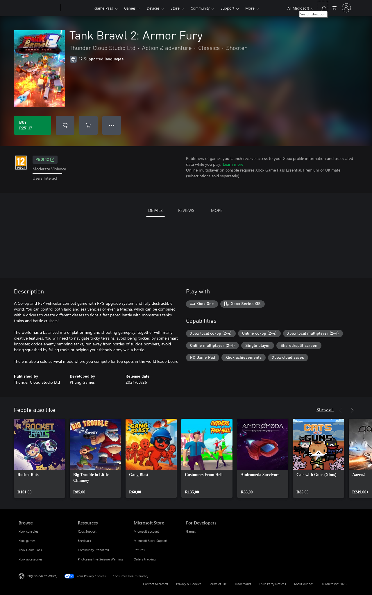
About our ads (304, 584)
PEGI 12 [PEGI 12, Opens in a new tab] (45, 159)
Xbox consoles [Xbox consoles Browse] (28, 531)
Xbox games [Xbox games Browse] (27, 540)
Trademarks (243, 584)
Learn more (233, 164)
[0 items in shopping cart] (334, 7)
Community (200, 8)
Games (130, 8)
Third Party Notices (272, 584)
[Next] (352, 410)
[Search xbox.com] (323, 7)
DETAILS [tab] (155, 210)
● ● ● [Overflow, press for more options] (112, 125)
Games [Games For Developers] (191, 531)
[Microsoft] (38, 8)
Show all (325, 409)
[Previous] (340, 410)
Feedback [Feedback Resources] (84, 540)
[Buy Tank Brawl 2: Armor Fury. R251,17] (32, 125)
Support (227, 8)
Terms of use (218, 584)
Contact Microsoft (155, 584)
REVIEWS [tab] (186, 210)
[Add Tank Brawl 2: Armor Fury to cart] (88, 125)
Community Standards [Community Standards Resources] (93, 550)
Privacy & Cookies (188, 584)
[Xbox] (77, 8)
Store (175, 8)
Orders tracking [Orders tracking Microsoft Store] (144, 559)
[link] (39, 458)
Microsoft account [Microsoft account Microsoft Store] (146, 531)
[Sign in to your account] (346, 8)
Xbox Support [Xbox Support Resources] (87, 531)
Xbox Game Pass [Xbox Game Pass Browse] (30, 550)
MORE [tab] (216, 210)
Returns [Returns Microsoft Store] (139, 550)
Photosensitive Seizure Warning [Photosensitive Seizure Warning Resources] (100, 559)
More (250, 8)
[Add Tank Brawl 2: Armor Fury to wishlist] (65, 125)
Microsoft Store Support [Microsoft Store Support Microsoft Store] (150, 540)
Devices (153, 8)
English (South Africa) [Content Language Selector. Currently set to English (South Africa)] (42, 575)
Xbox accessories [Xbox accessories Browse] (30, 559)
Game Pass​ (103, 8)
